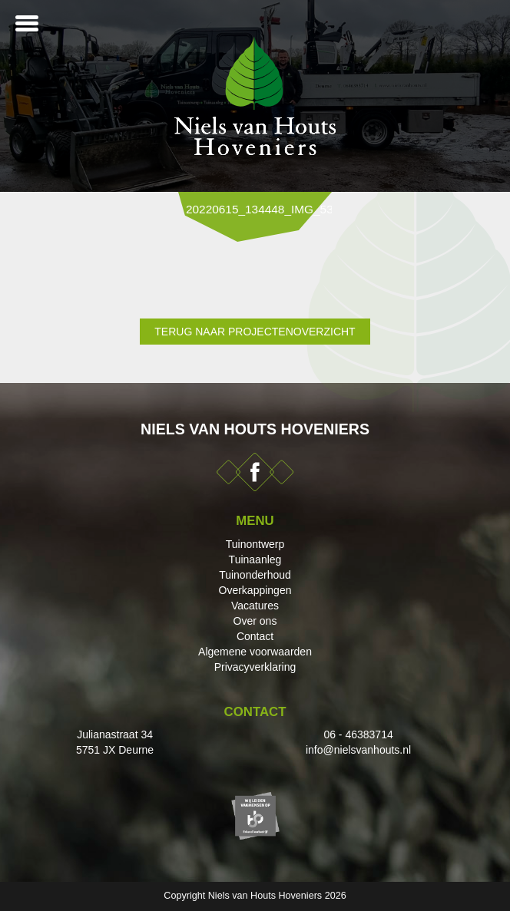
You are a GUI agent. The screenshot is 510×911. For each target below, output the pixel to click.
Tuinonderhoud (255, 575)
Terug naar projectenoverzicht (254, 331)
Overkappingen (255, 590)
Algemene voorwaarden (255, 651)
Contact (255, 636)
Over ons (255, 621)
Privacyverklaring (255, 667)
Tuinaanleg (255, 559)
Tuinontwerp (255, 544)
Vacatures (255, 605)
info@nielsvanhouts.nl (358, 750)
